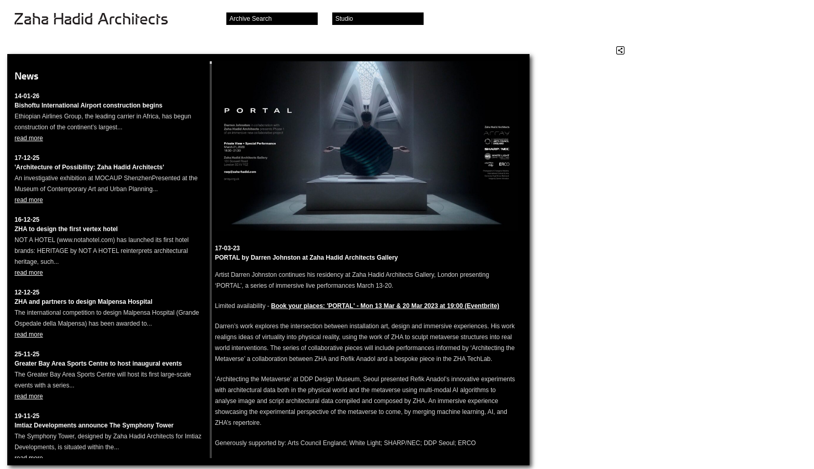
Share (620, 50)
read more (29, 138)
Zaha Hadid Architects (99, 19)
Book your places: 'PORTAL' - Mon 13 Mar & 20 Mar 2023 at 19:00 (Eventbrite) (385, 306)
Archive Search (250, 18)
